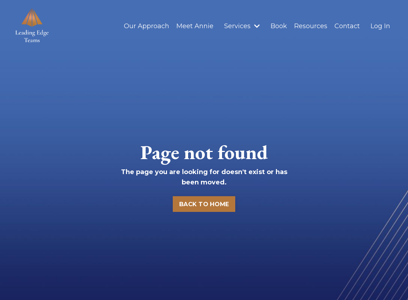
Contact (347, 26)
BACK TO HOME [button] (204, 204)
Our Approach (146, 26)
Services (242, 26)
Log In (380, 26)
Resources (310, 26)
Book (279, 26)
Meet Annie (194, 26)
